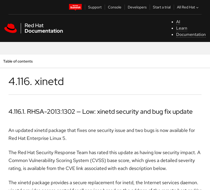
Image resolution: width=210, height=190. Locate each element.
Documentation (191, 34)
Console (114, 7)
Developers (137, 7)
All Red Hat (188, 7)
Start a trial (162, 7)
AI (178, 22)
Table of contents (18, 61)
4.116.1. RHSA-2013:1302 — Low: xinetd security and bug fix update (100, 111)
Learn (181, 28)
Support (95, 7)
